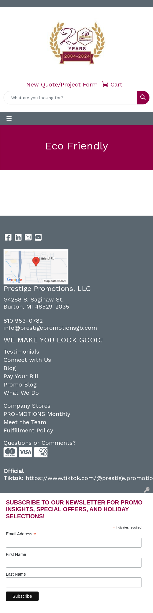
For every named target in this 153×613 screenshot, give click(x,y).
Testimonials (21, 351)
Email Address (21, 534)
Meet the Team (25, 422)
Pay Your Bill (21, 376)
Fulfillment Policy (28, 430)
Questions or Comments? (40, 442)
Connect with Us (27, 359)
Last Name (16, 574)
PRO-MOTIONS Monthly (37, 413)
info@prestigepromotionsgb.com (50, 327)
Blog (10, 368)
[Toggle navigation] (9, 118)
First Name (16, 554)
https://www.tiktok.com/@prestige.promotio (89, 478)
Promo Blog (20, 384)
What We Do (21, 392)
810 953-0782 (23, 320)
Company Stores (27, 405)
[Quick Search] (70, 97)
